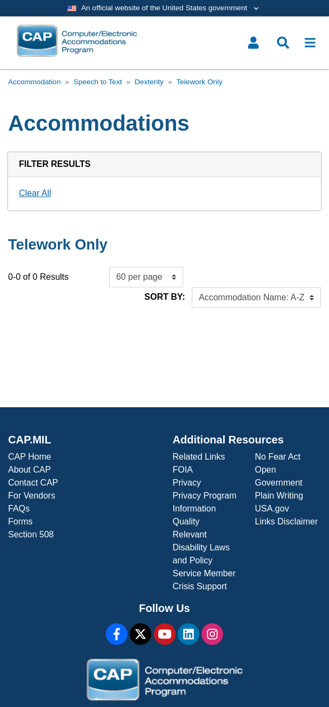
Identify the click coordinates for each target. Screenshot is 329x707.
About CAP (29, 469)
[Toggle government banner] (164, 8)
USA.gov (272, 508)
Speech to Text (97, 82)
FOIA (183, 469)
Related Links (199, 456)
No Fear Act (277, 456)
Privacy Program (205, 495)
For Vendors (31, 495)
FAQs (19, 508)
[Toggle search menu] (283, 42)
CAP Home (29, 456)
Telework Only (199, 82)
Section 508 (31, 534)
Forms (20, 521)
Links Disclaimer (286, 521)
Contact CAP (33, 482)
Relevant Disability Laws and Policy (201, 547)
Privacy (187, 482)
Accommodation (34, 82)
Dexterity (149, 82)
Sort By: (164, 296)
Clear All (35, 193)
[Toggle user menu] (253, 42)
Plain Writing (279, 495)
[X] (140, 634)
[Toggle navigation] (310, 42)
